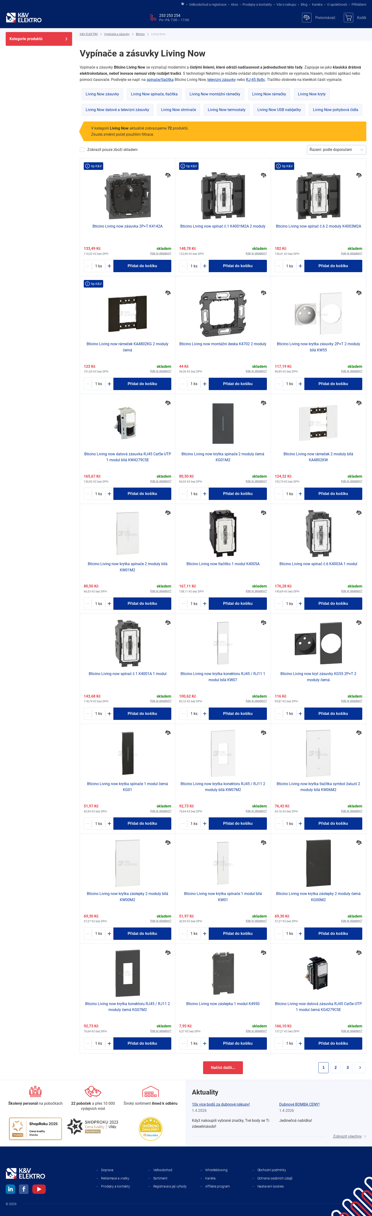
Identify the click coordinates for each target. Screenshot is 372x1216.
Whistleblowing (216, 1170)
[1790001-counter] (193, 266)
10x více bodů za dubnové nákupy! (221, 1104)
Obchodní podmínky (271, 1170)
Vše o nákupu (286, 4)
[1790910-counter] (98, 934)
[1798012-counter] (193, 714)
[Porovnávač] (318, 17)
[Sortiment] (150, 1096)
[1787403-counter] (193, 1043)
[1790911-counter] (193, 934)
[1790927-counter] (289, 384)
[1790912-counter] (98, 604)
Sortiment (160, 1178)
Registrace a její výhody (170, 1186)
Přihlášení (357, 4)
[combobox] (310, 150)
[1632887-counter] (289, 266)
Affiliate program (217, 1186)
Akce (234, 4)
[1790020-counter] (193, 494)
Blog (304, 4)
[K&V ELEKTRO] (24, 17)
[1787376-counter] (98, 824)
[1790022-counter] (98, 1043)
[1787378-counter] (193, 384)
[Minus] (88, 266)
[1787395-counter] (98, 266)
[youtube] (39, 1189)
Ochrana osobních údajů (275, 1178)
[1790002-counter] (289, 604)
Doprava (107, 1170)
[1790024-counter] (289, 1043)
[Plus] (109, 266)
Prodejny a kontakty (257, 4)
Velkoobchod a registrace (207, 4)
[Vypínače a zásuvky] (117, 34)
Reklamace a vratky (115, 1178)
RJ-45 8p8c (255, 79)
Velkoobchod (162, 1170)
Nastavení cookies (270, 1186)
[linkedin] (10, 1189)
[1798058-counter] (98, 494)
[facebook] (23, 1189)
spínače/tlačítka (160, 79)
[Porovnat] (168, 175)
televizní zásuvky (221, 79)
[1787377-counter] (98, 384)
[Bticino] (140, 34)
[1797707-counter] (289, 934)
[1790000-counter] (98, 714)
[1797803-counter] (289, 714)
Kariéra (317, 4)
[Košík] (355, 17)
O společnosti (337, 4)
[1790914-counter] (193, 824)
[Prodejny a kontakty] (93, 1099)
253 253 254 (169, 15)
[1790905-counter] (289, 494)
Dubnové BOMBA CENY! (299, 1104)
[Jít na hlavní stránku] (183, 4)
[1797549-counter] (193, 604)
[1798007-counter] (289, 824)
